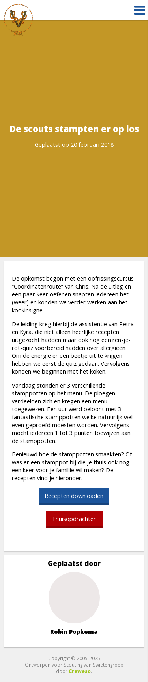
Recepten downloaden (74, 496)
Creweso (80, 671)
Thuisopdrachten (74, 518)
